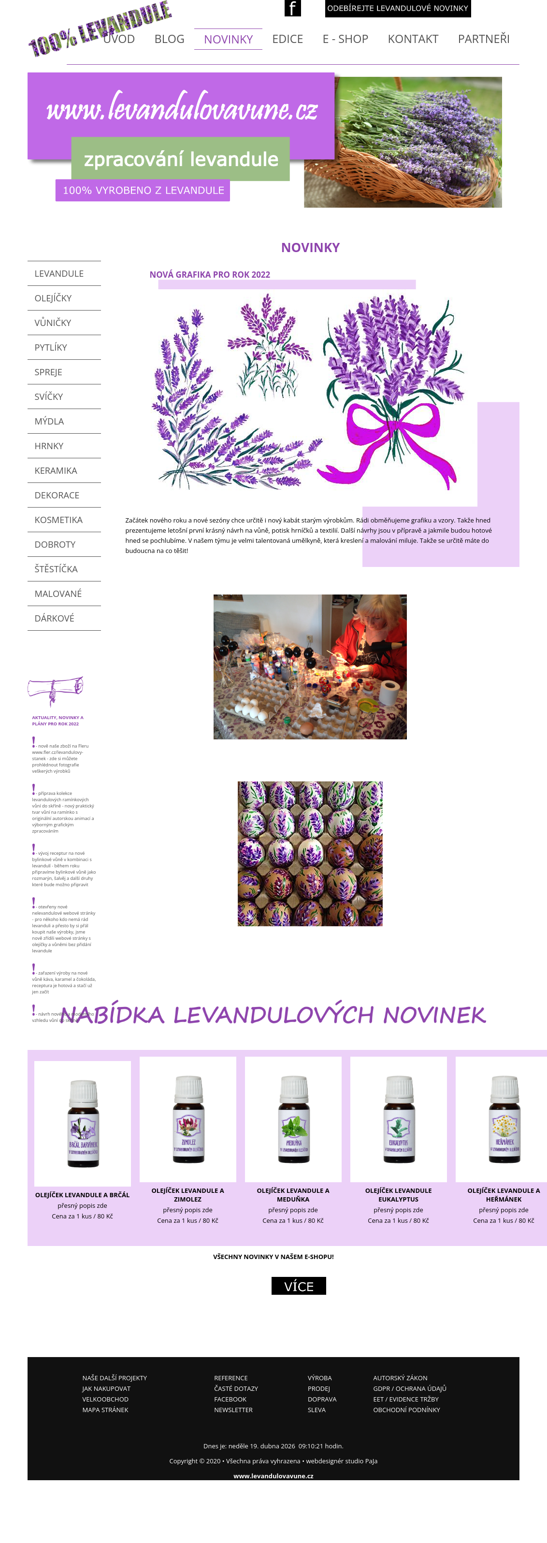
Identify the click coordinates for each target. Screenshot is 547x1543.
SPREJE (48, 372)
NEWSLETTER (233, 1409)
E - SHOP (346, 38)
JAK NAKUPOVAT (107, 1388)
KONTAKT (413, 38)
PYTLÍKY (51, 347)
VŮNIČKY (53, 322)
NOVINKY (228, 39)
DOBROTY (55, 544)
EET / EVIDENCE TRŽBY (405, 1399)
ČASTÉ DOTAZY (236, 1388)
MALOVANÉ (58, 593)
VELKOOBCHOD (106, 1399)
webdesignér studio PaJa (341, 1461)
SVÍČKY (49, 396)
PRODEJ (319, 1388)
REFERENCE (231, 1377)
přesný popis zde (82, 1205)
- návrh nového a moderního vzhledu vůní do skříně (63, 1014)
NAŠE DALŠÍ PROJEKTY (115, 1377)
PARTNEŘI (484, 38)
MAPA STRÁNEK (106, 1409)
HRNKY (49, 446)
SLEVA (317, 1409)
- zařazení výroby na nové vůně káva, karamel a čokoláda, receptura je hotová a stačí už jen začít (64, 979)
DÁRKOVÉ (54, 618)
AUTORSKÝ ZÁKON (400, 1377)
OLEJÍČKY (53, 298)
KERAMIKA (56, 470)
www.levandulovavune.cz (273, 1476)
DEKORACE (57, 495)
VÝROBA (320, 1377)
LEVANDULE (59, 273)
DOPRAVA (322, 1399)
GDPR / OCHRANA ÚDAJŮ (409, 1388)
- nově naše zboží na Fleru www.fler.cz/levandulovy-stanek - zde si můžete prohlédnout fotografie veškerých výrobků (60, 755)
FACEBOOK (230, 1399)
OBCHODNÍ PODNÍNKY (406, 1409)
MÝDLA (49, 421)
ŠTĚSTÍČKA (56, 569)
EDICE (287, 38)
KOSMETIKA (59, 519)
